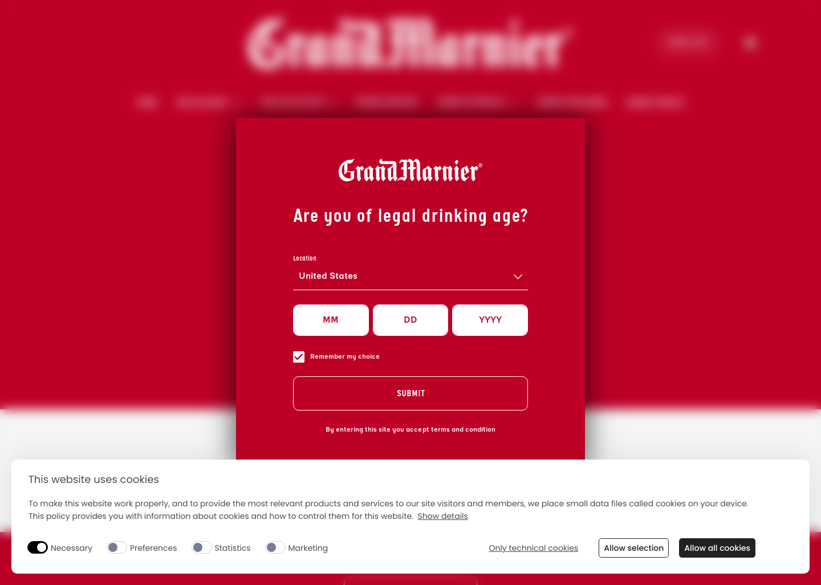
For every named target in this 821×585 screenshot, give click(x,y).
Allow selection (634, 548)
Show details (443, 516)
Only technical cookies (533, 548)
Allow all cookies (717, 548)
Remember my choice (336, 357)
